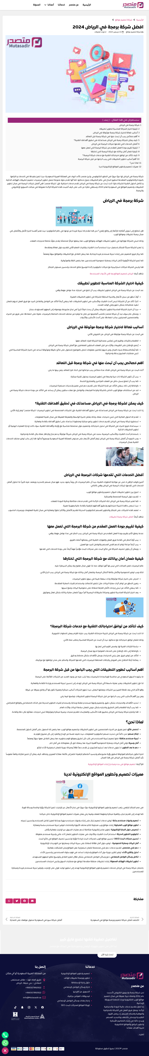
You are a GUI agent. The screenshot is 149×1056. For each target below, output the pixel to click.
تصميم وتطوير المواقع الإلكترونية (75, 973)
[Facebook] (42, 1007)
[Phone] (5, 1035)
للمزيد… (141, 1034)
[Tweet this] (16, 900)
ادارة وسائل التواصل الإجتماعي (76, 987)
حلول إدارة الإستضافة (80, 982)
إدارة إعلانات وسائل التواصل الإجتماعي (73, 1001)
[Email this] (32, 900)
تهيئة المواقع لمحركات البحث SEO (75, 1005)
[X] (36, 1007)
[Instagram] (29, 1007)
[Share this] (24, 900)
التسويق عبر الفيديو (81, 992)
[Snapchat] (22, 1007)
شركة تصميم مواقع (133, 32)
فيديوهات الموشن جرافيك (78, 996)
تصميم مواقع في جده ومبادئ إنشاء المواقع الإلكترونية (111, 764)
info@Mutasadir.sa (32, 997)
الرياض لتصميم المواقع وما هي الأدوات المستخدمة (111, 274)
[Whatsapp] (5, 1043)
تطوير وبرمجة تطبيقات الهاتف (77, 978)
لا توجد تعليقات (100, 32)
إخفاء (106, 120)
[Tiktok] (15, 1007)
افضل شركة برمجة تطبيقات (121, 517)
